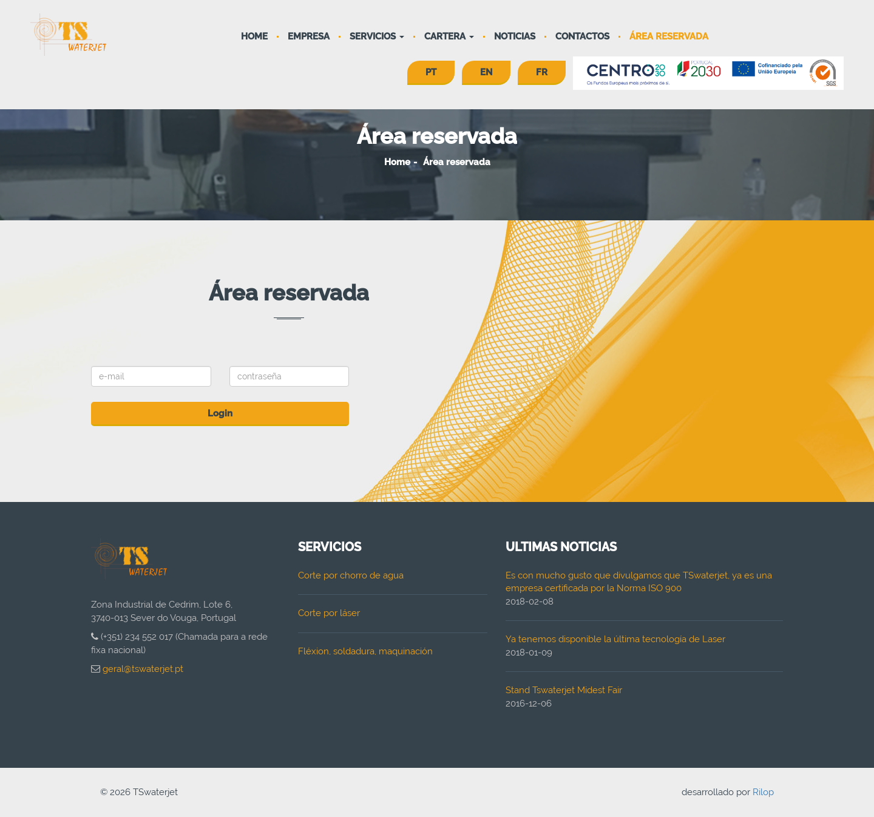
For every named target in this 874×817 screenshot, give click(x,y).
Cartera (449, 36)
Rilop (763, 792)
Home (254, 36)
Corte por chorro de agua (351, 575)
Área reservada (668, 36)
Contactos (582, 36)
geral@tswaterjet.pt (143, 668)
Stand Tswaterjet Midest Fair (564, 690)
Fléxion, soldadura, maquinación (365, 651)
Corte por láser (329, 613)
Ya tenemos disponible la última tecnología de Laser (615, 639)
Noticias (514, 36)
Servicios (377, 36)
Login (220, 413)
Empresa (309, 36)
